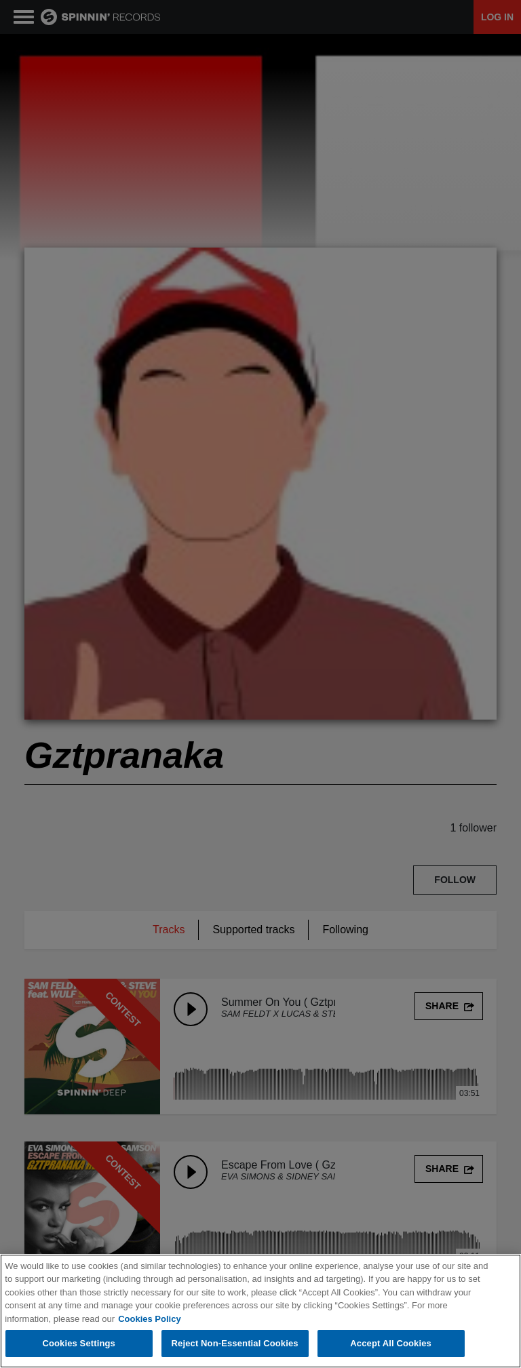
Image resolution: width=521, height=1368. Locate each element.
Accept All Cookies (390, 1343)
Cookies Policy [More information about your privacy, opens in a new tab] (149, 1319)
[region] (260, 1311)
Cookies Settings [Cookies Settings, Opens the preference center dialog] (78, 1343)
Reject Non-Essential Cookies (235, 1343)
